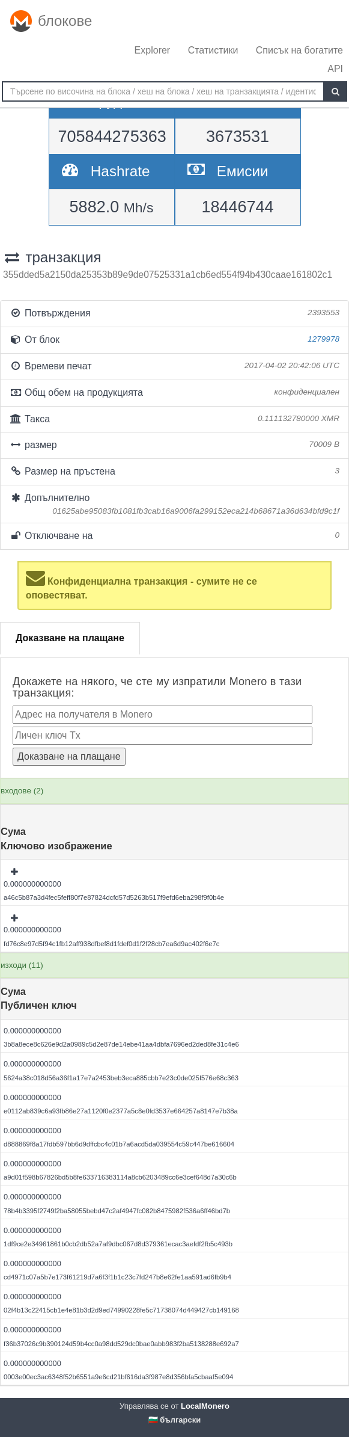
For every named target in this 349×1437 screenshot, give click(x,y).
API (335, 69)
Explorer (153, 50)
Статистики (213, 50)
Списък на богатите (299, 50)
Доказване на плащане (70, 638)
